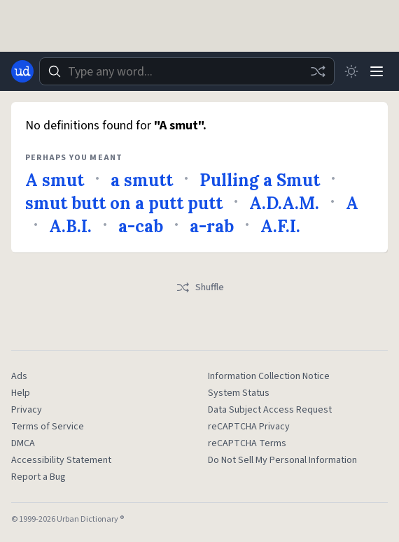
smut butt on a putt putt (124, 203)
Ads (19, 376)
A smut (54, 180)
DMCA (23, 443)
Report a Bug (38, 477)
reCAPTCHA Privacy (249, 427)
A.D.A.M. (284, 203)
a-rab (212, 226)
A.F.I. (280, 226)
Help (20, 393)
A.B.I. (70, 226)
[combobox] (187, 71)
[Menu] (376, 71)
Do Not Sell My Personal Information (282, 460)
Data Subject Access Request (270, 410)
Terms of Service (47, 427)
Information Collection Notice (269, 376)
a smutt (142, 180)
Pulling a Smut (260, 180)
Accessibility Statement (61, 460)
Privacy (26, 410)
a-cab (140, 226)
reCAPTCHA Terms (247, 443)
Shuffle (200, 287)
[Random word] (317, 71)
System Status (239, 393)
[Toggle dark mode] (351, 71)
